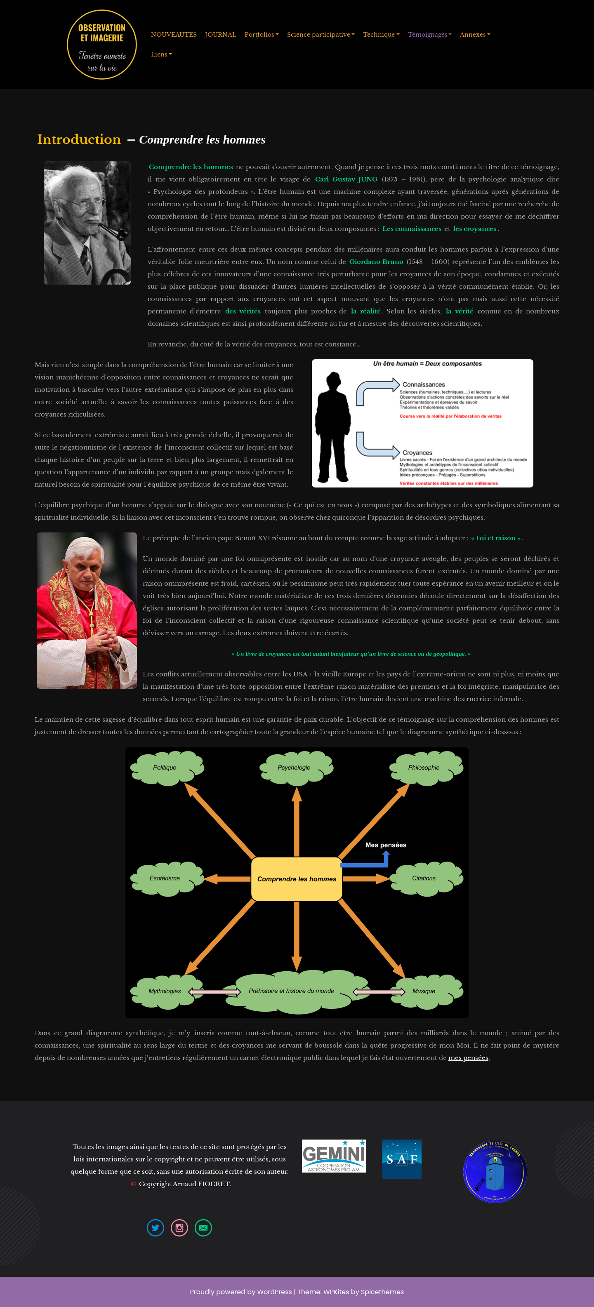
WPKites (337, 1292)
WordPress (274, 1292)
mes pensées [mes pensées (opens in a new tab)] (468, 1058)
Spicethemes (382, 1292)
